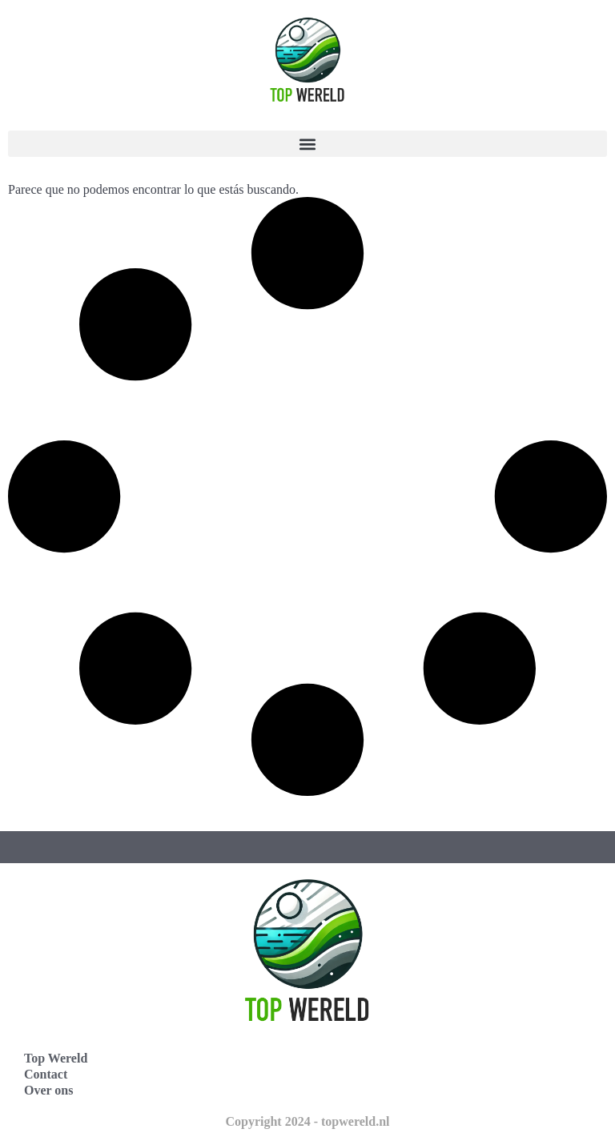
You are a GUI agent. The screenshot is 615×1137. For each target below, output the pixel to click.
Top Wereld (55, 1058)
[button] (307, 144)
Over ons (48, 1090)
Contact (45, 1074)
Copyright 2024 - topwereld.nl (307, 1121)
